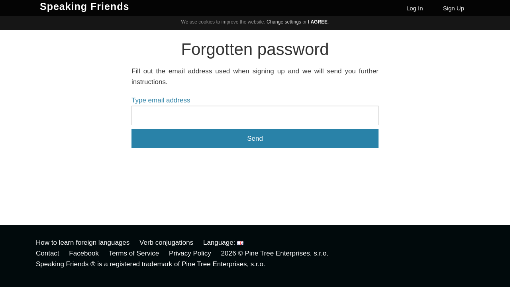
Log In (414, 8)
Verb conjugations (166, 242)
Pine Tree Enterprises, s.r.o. (286, 253)
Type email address (160, 100)
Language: (223, 242)
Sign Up (453, 8)
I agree (318, 22)
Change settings (284, 22)
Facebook (84, 253)
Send (255, 138)
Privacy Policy (190, 253)
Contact (47, 253)
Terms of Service (134, 253)
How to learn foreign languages (82, 242)
